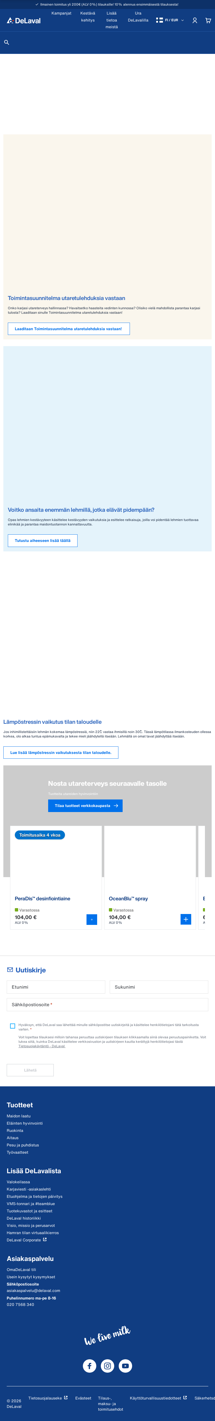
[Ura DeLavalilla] (138, 20)
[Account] (195, 20)
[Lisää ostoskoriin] (92, 919)
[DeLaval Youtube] (125, 1366)
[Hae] (6, 42)
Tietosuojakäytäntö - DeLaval (42, 1046)
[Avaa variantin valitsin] (186, 919)
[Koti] (23, 20)
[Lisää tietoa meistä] (111, 20)
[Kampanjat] (61, 20)
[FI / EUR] (170, 20)
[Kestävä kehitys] (88, 20)
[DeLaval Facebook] (90, 1366)
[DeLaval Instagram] (107, 1366)
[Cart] (208, 20)
